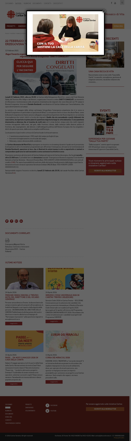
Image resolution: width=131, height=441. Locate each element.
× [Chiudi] (104, 11)
